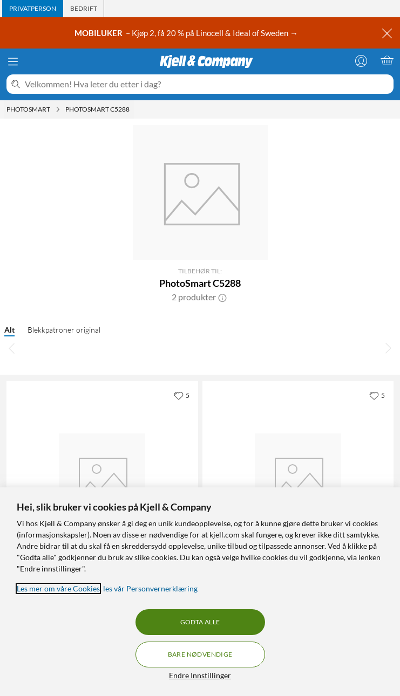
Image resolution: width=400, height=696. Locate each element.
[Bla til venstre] (12, 347)
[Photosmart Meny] (57, 109)
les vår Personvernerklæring (150, 588)
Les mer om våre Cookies (58, 588)
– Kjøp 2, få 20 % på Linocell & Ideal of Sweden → (187, 33)
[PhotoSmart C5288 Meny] (133, 109)
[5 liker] (181, 395)
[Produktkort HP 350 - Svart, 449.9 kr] (102, 477)
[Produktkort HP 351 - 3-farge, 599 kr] (298, 477)
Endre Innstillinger (200, 675)
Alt (9, 329)
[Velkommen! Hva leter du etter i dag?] (207, 84)
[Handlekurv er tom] (387, 60)
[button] (222, 297)
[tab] (32, 8)
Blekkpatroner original (64, 329)
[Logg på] (361, 60)
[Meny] (13, 61)
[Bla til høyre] (388, 347)
